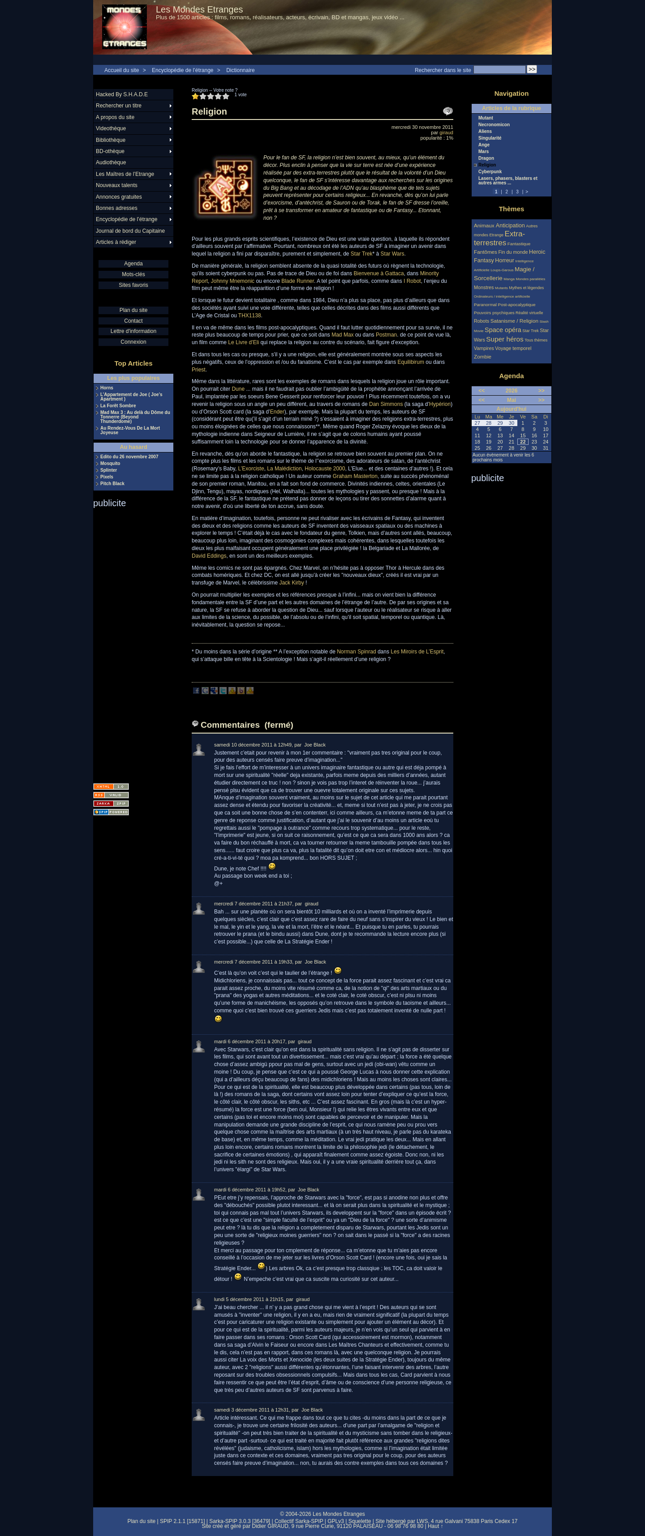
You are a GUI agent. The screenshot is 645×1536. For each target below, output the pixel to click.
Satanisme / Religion (514, 321)
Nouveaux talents (117, 185)
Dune (238, 389)
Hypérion (440, 404)
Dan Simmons (386, 404)
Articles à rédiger (116, 242)
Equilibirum (411, 362)
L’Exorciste (251, 468)
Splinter (108, 470)
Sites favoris (133, 285)
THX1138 (249, 315)
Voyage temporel (513, 348)
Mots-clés (133, 274)
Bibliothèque (110, 140)
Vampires (484, 348)
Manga (509, 279)
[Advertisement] (129, 642)
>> (541, 391)
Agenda (133, 263)
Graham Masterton (355, 476)
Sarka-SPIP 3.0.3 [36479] (239, 1521)
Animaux (485, 225)
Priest (199, 370)
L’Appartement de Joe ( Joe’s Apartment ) (131, 397)
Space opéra (503, 329)
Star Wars (392, 254)
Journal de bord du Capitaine (130, 231)
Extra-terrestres (499, 238)
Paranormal (485, 304)
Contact (133, 321)
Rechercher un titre (119, 105)
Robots (481, 321)
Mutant (485, 118)
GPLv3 (335, 1521)
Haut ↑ (435, 1526)
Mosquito (110, 463)
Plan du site (134, 310)
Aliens (485, 131)
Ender (277, 412)
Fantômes (485, 252)
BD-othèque (110, 151)
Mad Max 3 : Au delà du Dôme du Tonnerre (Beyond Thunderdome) (135, 417)
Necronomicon (494, 125)
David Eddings (209, 556)
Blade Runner (297, 281)
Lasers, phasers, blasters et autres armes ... (508, 180)
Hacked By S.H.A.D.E (122, 94)
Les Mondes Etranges (199, 9)
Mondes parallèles (531, 279)
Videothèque (111, 128)
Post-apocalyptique (517, 304)
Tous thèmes (536, 340)
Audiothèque (111, 162)
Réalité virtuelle (529, 313)
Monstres (484, 287)
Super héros (504, 339)
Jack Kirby (291, 583)
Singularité (490, 138)
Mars (483, 151)
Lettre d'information (133, 331)
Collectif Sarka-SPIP (299, 1521)
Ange (484, 145)
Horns (106, 388)
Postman (386, 335)
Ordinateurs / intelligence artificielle (502, 296)
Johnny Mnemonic (232, 281)
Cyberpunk (490, 172)
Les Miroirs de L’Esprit (417, 652)
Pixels (106, 477)
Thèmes (512, 209)
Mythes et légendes (526, 288)
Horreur (504, 260)
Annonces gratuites (119, 197)
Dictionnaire (240, 70)
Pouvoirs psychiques (494, 312)
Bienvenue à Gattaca (379, 273)
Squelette (359, 1521)
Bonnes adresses (117, 208)
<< (481, 391)
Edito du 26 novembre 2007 (129, 457)
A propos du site (115, 117)
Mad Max (342, 335)
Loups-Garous (501, 270)
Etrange (497, 235)
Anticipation (510, 225)
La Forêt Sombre (118, 406)
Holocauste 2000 (325, 468)
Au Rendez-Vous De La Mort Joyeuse (130, 430)
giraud (446, 132)
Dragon (486, 158)
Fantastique (519, 243)
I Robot (412, 281)
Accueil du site (121, 70)
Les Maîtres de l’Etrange (125, 174)
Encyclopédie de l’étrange (182, 70)
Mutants (501, 288)
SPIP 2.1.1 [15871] (182, 1521)
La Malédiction (284, 468)
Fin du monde (513, 252)
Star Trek (362, 254)
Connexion (133, 342)
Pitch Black (112, 484)
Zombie (482, 356)
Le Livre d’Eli (243, 342)
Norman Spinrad (356, 652)
